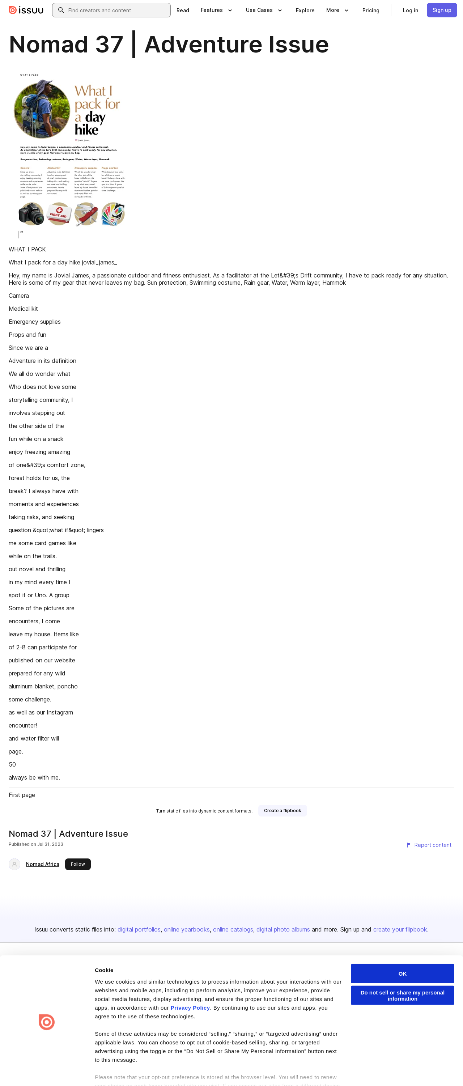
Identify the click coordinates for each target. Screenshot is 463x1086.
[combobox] (117, 10)
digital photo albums (283, 929)
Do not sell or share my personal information (403, 970)
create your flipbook (400, 929)
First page (22, 794)
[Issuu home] (26, 10)
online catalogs (233, 929)
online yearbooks (187, 929)
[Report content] (428, 845)
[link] (183, 10)
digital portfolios (139, 929)
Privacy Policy (190, 982)
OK (403, 948)
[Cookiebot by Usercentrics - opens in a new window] (46, 1071)
